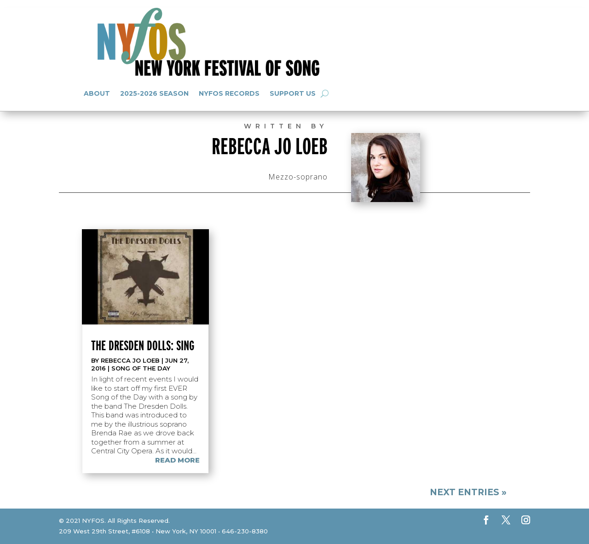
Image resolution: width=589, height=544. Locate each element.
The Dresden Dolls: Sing (142, 345)
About (97, 93)
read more (177, 460)
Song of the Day (140, 368)
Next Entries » (468, 492)
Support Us (293, 93)
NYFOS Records (229, 93)
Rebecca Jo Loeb (130, 360)
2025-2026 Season (154, 93)
